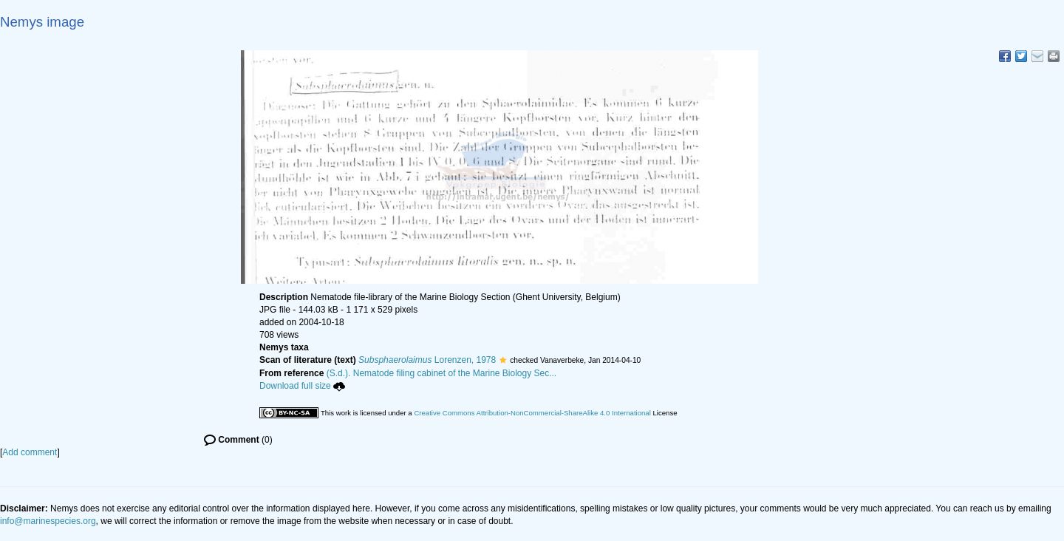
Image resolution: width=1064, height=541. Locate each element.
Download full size (302, 386)
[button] (503, 360)
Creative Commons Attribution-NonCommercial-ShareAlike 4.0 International (532, 413)
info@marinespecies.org (48, 521)
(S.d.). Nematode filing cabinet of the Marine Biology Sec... (442, 373)
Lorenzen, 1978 (427, 360)
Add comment (29, 452)
